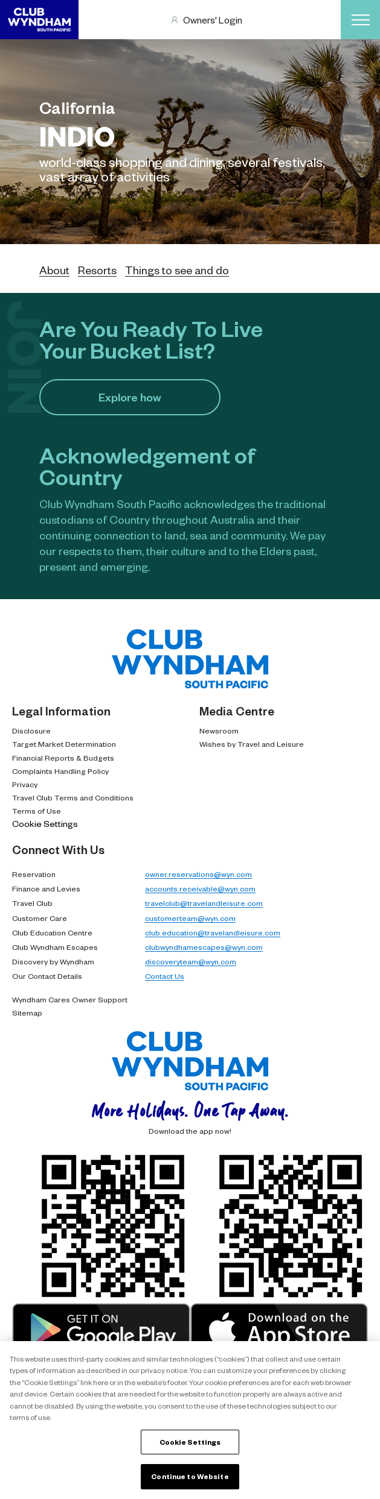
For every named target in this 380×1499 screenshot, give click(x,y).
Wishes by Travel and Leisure (251, 744)
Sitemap (27, 1012)
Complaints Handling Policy (60, 771)
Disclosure (31, 730)
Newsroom (219, 730)
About (54, 270)
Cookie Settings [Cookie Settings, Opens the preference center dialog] (190, 1442)
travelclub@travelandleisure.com (204, 903)
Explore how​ (129, 397)
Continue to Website (189, 1476)
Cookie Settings (45, 823)
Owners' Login (212, 19)
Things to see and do (177, 270)
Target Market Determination (64, 744)
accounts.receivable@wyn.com (200, 888)
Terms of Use (36, 810)
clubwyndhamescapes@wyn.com (204, 947)
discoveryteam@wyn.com (190, 961)
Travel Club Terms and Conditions (73, 797)
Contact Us (164, 976)
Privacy (24, 784)
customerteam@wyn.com (190, 918)
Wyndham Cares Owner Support (69, 999)
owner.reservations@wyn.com (198, 874)
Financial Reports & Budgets (63, 757)
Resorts (97, 270)
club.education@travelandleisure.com (212, 932)
